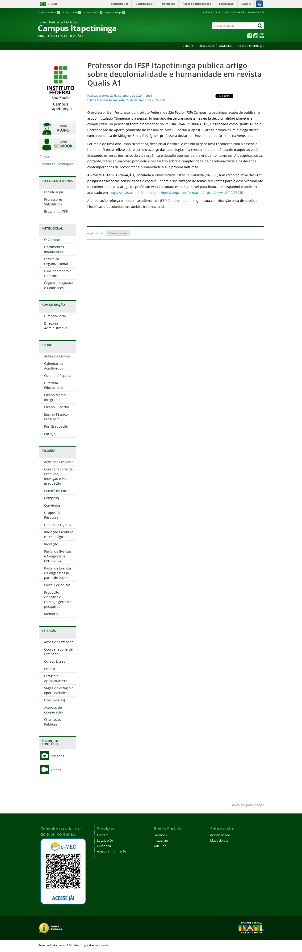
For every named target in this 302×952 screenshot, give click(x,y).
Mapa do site (256, 12)
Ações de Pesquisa (58, 462)
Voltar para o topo (248, 805)
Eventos (50, 668)
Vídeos (50, 770)
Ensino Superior (56, 407)
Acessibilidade (212, 12)
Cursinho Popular (58, 375)
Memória (51, 614)
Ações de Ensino (57, 356)
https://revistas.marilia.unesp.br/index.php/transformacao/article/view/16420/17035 (176, 192)
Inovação (51, 544)
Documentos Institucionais (54, 249)
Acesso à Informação (250, 46)
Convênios (52, 505)
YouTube (160, 846)
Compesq (51, 498)
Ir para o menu (72, 12)
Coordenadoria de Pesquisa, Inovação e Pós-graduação (58, 476)
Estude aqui (53, 192)
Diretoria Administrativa (55, 325)
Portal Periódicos (57, 585)
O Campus (52, 239)
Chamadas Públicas (52, 721)
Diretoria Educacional (53, 385)
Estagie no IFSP (56, 211)
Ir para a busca (93, 12)
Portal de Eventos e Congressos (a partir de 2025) (57, 573)
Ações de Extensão (58, 642)
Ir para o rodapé (115, 12)
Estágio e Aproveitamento (56, 678)
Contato (188, 46)
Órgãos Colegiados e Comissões (59, 285)
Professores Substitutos (53, 201)
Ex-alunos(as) (54, 700)
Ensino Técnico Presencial (56, 416)
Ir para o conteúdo (49, 12)
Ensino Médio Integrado (55, 397)
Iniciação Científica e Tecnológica (59, 534)
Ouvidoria (225, 46)
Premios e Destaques (56, 164)
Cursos (44, 156)
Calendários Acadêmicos (53, 365)
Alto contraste (234, 12)
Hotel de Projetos (57, 524)
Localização (206, 46)
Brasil (53, 4)
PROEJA (50, 433)
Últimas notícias (118, 233)
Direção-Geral (55, 316)
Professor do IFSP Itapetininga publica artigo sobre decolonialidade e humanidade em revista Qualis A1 (174, 74)
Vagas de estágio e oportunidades (58, 690)
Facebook (160, 835)
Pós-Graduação (56, 426)
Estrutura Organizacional (56, 261)
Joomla (103, 945)
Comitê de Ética (56, 490)
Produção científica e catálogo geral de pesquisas (57, 599)
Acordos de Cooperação (53, 709)
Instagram (161, 841)
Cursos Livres (54, 661)
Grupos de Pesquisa (52, 515)
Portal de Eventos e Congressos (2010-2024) (57, 556)
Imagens (51, 756)
